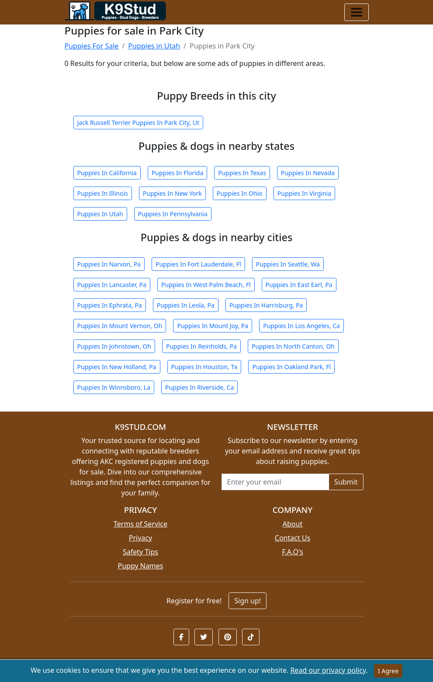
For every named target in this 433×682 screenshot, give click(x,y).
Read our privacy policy (328, 670)
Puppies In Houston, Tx (204, 367)
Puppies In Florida (177, 173)
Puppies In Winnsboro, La (114, 387)
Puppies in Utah (154, 46)
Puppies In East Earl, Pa (299, 284)
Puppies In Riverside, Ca (199, 387)
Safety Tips (140, 552)
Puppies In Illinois (102, 193)
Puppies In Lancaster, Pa (112, 284)
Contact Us (292, 538)
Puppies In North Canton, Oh (293, 346)
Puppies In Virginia (304, 193)
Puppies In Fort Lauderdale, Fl (198, 264)
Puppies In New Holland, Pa (116, 367)
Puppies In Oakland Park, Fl (291, 367)
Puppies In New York (172, 193)
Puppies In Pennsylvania (173, 214)
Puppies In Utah (100, 214)
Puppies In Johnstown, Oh (114, 346)
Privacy (140, 538)
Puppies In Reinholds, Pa (201, 346)
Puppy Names (140, 566)
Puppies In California (107, 173)
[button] (181, 637)
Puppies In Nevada (308, 173)
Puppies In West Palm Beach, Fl (205, 284)
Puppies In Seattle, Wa (288, 264)
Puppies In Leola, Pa (186, 305)
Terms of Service (140, 524)
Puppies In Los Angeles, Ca (301, 326)
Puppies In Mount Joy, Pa (212, 326)
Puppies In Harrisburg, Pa (266, 305)
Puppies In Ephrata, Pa (109, 305)
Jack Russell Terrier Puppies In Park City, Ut (138, 122)
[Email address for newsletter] (275, 482)
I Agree (388, 671)
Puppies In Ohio (240, 193)
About (292, 524)
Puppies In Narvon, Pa (109, 264)
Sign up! (247, 601)
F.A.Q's (292, 552)
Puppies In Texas (242, 173)
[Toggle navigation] (356, 12)
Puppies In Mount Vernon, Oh (120, 326)
